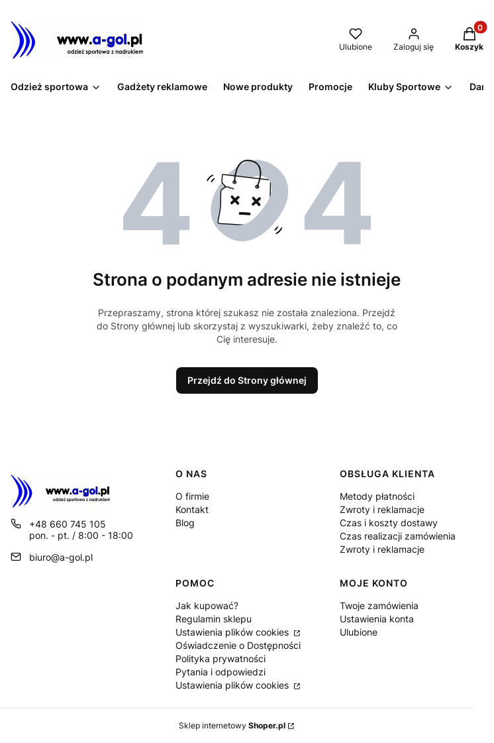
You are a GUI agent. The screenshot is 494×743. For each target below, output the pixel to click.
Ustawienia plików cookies (233, 632)
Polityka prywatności (220, 658)
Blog (185, 522)
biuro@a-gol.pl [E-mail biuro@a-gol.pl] (61, 557)
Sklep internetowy (232, 725)
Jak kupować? (206, 605)
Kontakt (192, 509)
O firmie (192, 496)
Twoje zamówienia (379, 605)
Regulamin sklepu (213, 618)
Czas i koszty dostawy (389, 522)
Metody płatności (377, 496)
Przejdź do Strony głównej (247, 380)
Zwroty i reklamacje (382, 509)
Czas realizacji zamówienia (398, 536)
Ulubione (358, 632)
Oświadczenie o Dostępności (238, 645)
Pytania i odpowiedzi (220, 671)
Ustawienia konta (377, 618)
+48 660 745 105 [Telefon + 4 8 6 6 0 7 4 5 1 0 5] (67, 524)
